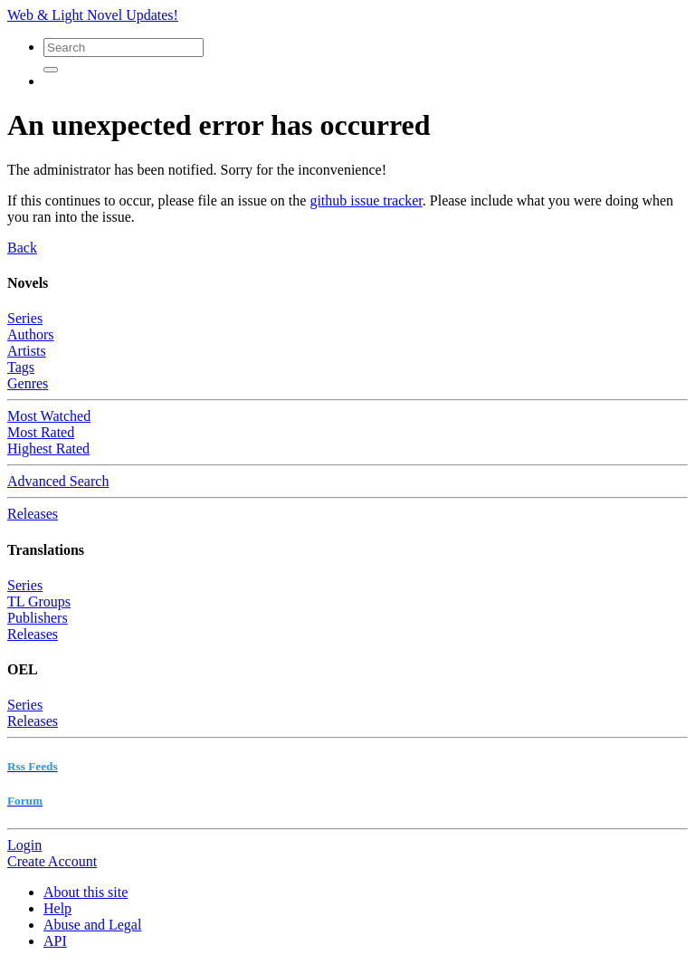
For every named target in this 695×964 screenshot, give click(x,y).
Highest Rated (48, 448)
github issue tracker (365, 200)
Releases (32, 513)
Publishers (37, 617)
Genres (27, 383)
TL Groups (39, 601)
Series (25, 318)
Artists (26, 350)
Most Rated (40, 432)
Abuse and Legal (92, 924)
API (55, 941)
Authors (30, 334)
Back (22, 247)
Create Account (52, 861)
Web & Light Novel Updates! (92, 15)
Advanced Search (58, 481)
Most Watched (48, 416)
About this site (85, 892)
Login (24, 845)
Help (57, 908)
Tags (20, 367)
